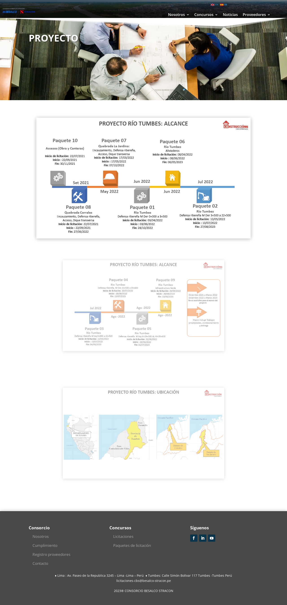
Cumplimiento (45, 545)
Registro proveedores (51, 554)
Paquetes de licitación (132, 545)
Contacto (40, 563)
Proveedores (254, 15)
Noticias (230, 15)
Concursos (203, 15)
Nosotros (176, 15)
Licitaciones (123, 536)
